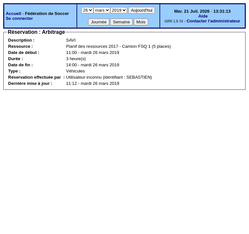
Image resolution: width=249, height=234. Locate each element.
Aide (203, 16)
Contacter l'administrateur (213, 21)
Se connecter (19, 18)
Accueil (13, 13)
